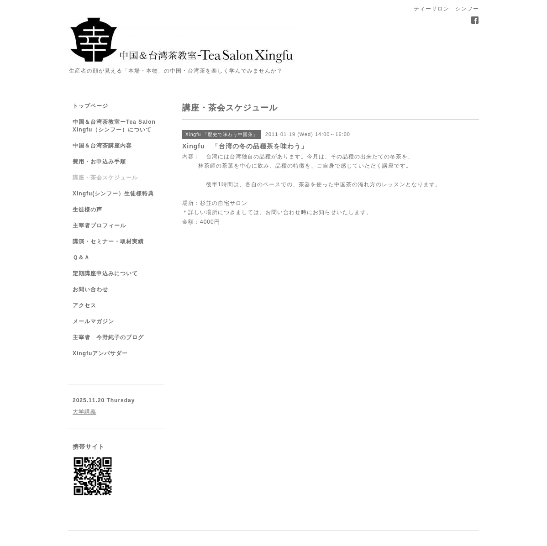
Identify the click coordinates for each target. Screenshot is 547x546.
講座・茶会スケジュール (105, 177)
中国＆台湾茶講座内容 (102, 145)
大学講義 (84, 412)
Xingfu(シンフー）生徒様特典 (113, 193)
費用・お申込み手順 (99, 161)
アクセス (84, 305)
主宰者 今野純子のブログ (108, 337)
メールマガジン (93, 321)
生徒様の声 (87, 209)
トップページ (90, 106)
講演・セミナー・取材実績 (108, 241)
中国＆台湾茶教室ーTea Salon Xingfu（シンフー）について (114, 126)
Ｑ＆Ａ (81, 257)
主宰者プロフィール (99, 225)
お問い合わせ (283, 212)
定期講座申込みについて (105, 273)
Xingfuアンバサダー (100, 353)
